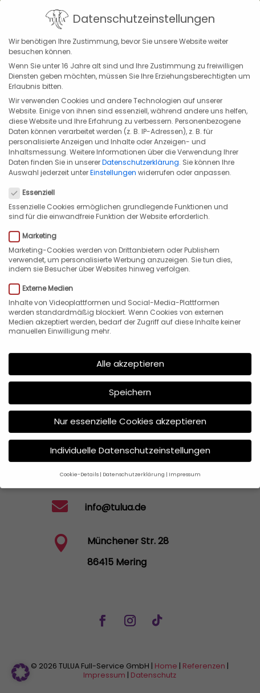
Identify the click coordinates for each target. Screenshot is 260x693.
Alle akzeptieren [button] (130, 350)
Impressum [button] (185, 460)
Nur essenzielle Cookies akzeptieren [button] (130, 408)
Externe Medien (46, 275)
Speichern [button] (130, 379)
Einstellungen (113, 159)
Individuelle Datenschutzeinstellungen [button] (130, 437)
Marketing (37, 222)
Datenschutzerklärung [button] (134, 460)
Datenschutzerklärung (140, 149)
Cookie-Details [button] (79, 460)
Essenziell (36, 180)
